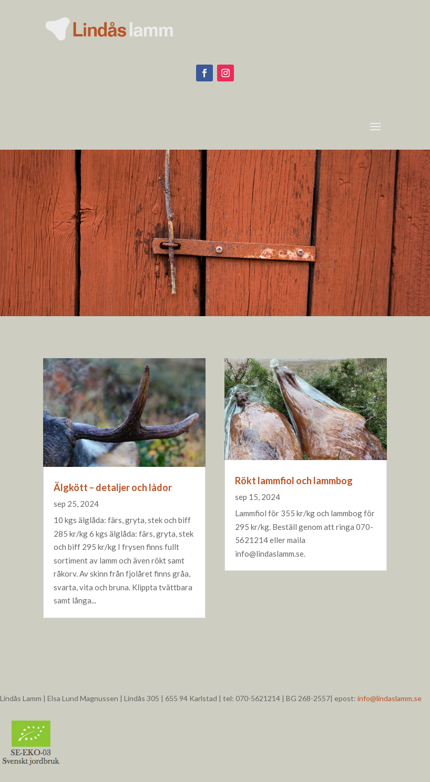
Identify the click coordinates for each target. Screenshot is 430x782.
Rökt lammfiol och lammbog (294, 480)
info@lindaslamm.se (389, 698)
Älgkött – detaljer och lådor (113, 487)
